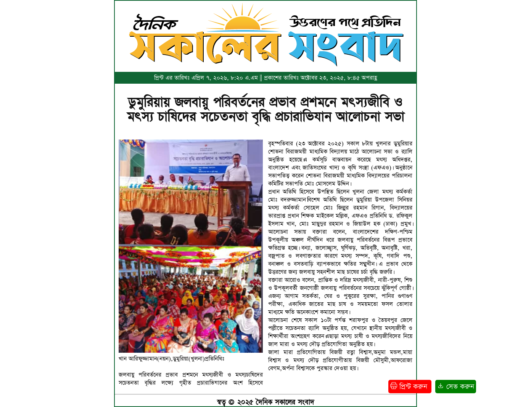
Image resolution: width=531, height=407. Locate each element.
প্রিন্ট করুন (410, 386)
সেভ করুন (455, 386)
